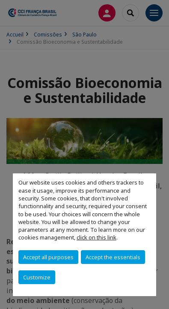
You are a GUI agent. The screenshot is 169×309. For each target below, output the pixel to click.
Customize (36, 277)
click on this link (96, 237)
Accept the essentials (113, 257)
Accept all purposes (48, 257)
